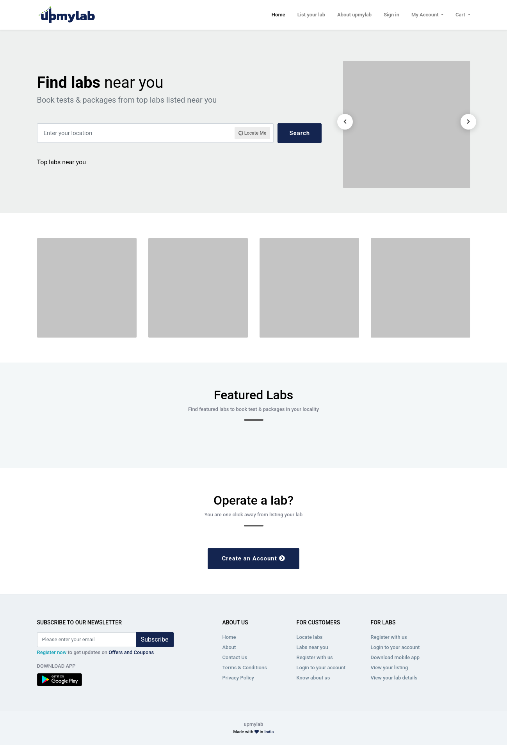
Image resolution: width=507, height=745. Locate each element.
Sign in (391, 15)
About (229, 647)
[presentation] (345, 122)
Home (278, 14)
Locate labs (310, 637)
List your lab (311, 15)
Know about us (313, 678)
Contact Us (234, 657)
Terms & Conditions (244, 667)
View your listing (389, 667)
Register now (52, 652)
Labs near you (312, 647)
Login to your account (321, 667)
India (269, 731)
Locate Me (252, 133)
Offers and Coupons (131, 652)
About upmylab (354, 15)
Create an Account (253, 558)
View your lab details (394, 678)
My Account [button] (425, 15)
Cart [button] (460, 15)
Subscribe (155, 639)
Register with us (315, 657)
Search (299, 133)
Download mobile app (395, 657)
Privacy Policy (238, 678)
